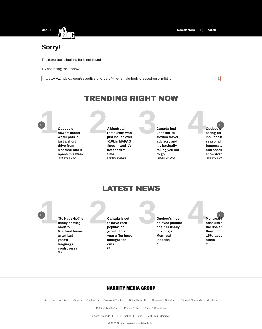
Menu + (46, 30)
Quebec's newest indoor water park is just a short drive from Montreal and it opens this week (71, 141)
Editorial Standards (191, 300)
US (116, 316)
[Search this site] (130, 78)
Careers (77, 300)
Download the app (114, 300)
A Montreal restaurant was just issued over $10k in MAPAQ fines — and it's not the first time (119, 141)
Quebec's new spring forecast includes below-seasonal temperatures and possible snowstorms (218, 141)
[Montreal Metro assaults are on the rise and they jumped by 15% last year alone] (218, 206)
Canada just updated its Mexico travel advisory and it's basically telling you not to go (167, 141)
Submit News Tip (138, 300)
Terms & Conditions (155, 308)
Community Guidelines (164, 300)
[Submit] (219, 78)
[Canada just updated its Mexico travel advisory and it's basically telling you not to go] (169, 116)
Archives (64, 300)
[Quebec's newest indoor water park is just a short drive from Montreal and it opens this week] (71, 116)
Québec (127, 316)
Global (139, 316)
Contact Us (93, 300)
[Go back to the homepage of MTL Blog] (67, 30)
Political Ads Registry (108, 308)
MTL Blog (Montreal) (159, 316)
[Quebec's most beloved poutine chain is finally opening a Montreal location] (169, 206)
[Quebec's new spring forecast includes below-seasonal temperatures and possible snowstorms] (218, 116)
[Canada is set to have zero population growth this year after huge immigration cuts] (120, 206)
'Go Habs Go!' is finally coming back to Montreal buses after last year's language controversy (70, 233)
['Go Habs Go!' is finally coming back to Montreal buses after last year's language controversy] (71, 206)
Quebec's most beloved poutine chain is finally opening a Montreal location (169, 229)
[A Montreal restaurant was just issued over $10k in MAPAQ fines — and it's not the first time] (120, 116)
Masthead (212, 300)
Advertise (49, 300)
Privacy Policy (132, 308)
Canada (105, 316)
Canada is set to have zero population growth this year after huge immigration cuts (119, 231)
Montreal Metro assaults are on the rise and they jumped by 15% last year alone (218, 229)
